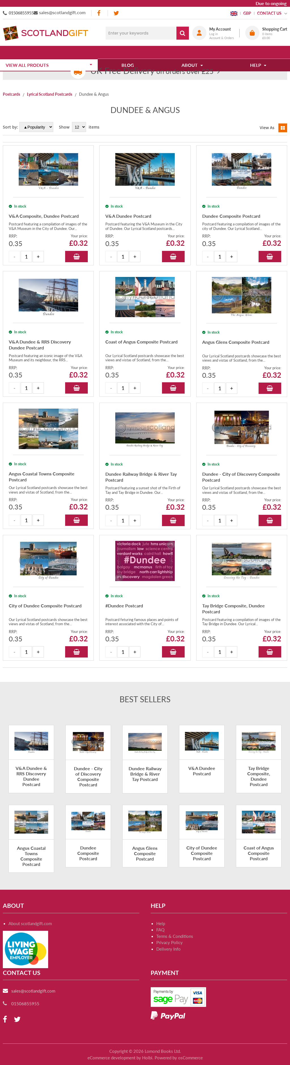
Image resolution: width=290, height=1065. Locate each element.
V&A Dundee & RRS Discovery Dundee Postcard (31, 782)
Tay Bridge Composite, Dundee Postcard (258, 782)
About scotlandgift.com (30, 929)
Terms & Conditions (174, 942)
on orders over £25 (152, 71)
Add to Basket (76, 262)
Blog (129, 52)
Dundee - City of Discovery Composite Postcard (88, 783)
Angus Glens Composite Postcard (144, 859)
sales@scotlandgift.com (62, 12)
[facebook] (99, 13)
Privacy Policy (169, 948)
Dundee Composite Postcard (88, 859)
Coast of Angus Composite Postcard (259, 859)
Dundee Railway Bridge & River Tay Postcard (145, 780)
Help (160, 929)
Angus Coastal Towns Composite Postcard (31, 862)
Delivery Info (168, 955)
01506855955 (21, 12)
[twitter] (116, 13)
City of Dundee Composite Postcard (201, 859)
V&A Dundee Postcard (201, 777)
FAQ (160, 935)
